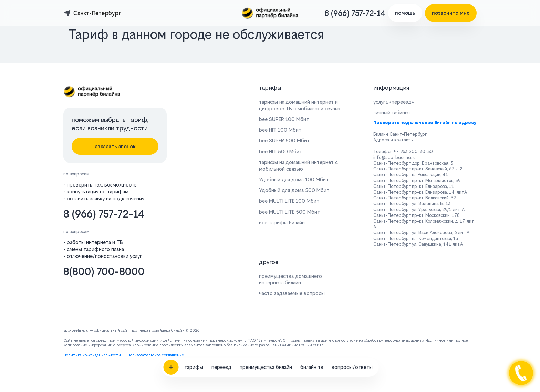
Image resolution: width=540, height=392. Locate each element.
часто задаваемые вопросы (292, 293)
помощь (405, 13)
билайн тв (311, 342)
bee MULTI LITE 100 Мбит (289, 201)
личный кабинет (392, 112)
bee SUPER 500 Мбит (284, 140)
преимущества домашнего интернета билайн (290, 279)
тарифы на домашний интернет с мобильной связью (298, 165)
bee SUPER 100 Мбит (284, 119)
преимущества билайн (266, 342)
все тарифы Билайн (282, 222)
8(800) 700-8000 (104, 271)
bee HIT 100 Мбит (280, 130)
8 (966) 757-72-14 (354, 13)
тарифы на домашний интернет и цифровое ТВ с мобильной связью (300, 105)
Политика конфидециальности (92, 355)
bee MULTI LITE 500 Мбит (289, 212)
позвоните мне (451, 13)
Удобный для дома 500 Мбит (294, 190)
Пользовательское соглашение (155, 355)
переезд (221, 342)
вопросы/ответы (352, 342)
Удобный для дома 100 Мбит (294, 179)
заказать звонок (115, 146)
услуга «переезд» (393, 102)
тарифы (193, 342)
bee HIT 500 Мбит (280, 151)
